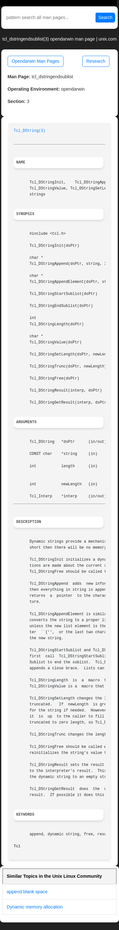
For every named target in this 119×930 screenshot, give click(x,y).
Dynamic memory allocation (35, 906)
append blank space (27, 891)
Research (95, 61)
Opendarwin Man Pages (35, 61)
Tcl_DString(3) (29, 131)
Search (105, 17)
